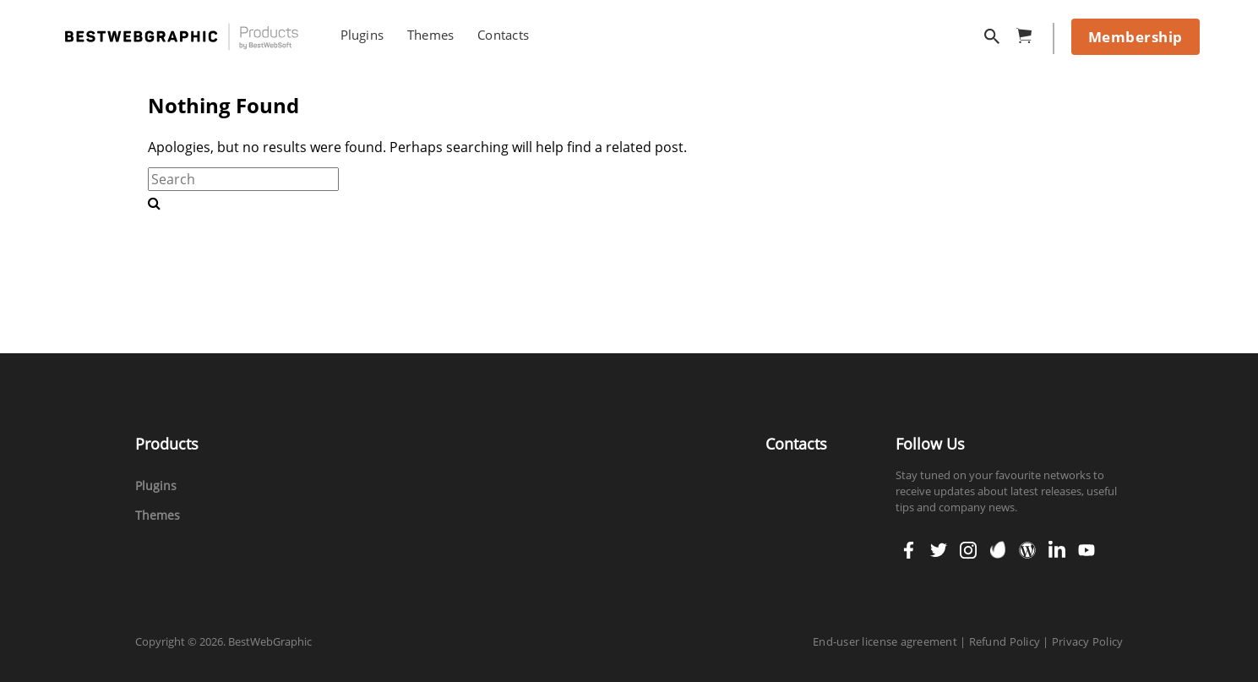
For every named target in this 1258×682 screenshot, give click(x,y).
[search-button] (154, 203)
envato (997, 548)
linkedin (1056, 544)
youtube (1086, 544)
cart (1029, 32)
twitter (938, 544)
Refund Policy (1004, 641)
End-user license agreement (885, 641)
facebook (909, 544)
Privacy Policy (1088, 641)
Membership (1135, 36)
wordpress (1027, 544)
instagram (968, 544)
